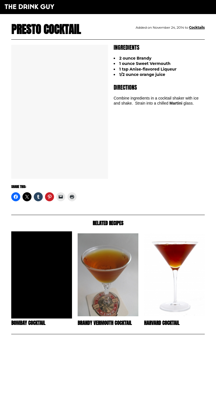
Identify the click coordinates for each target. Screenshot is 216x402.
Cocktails (197, 27)
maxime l (116, 394)
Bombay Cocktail (28, 323)
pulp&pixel (115, 390)
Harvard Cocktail (161, 323)
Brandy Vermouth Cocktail (105, 323)
